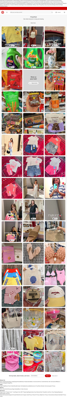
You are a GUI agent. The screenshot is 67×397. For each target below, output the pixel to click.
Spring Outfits (62, 3)
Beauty (8, 2)
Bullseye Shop (23, 381)
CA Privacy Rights (39, 394)
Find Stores (4, 6)
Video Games (44, 2)
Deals (45, 3)
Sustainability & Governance (33, 381)
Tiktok (17, 394)
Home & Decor (32, 0)
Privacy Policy (32, 394)
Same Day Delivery (36, 392)
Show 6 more (33, 22)
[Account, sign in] (58, 12)
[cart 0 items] (64, 12)
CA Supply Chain (25, 394)
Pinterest (2, 394)
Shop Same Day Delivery (47, 4)
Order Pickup (42, 392)
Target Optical (41, 3)
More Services (6, 393)
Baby (5, 2)
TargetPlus (10, 382)
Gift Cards (16, 3)
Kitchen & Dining (39, 0)
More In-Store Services (23, 389)
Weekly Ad (31, 4)
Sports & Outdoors (30, 2)
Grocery (55, 0)
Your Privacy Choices (47, 394)
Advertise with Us (48, 381)
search (52, 12)
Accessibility (28, 386)
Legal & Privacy (52, 386)
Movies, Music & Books (52, 2)
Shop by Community (33, 3)
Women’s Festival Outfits (11, 4)
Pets (19, 3)
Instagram (10, 394)
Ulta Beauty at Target (24, 3)
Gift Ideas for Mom (12, 0)
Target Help (2, 386)
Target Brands (17, 381)
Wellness (20, 2)
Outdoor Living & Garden (48, 0)
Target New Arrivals (4, 0)
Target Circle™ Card (10, 392)
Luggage (24, 2)
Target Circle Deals (25, 4)
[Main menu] (7, 12)
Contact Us (19, 386)
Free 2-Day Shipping (53, 392)
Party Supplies (7, 3)
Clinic (6, 389)
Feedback (24, 386)
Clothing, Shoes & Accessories (22, 0)
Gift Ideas (12, 3)
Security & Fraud (35, 386)
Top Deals (19, 4)
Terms (20, 394)
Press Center (41, 381)
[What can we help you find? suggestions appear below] (31, 12)
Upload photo (33, 83)
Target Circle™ (3, 392)
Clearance (48, 3)
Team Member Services (44, 386)
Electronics (38, 2)
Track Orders (11, 386)
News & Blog (11, 381)
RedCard (58, 4)
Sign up (48, 375)
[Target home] (2, 12)
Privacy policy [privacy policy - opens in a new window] (55, 376)
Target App (25, 392)
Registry (54, 4)
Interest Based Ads (56, 394)
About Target (2, 381)
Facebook (6, 394)
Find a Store (2, 389)
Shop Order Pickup (38, 4)
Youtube (14, 394)
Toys (35, 2)
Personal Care (13, 2)
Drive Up (47, 392)
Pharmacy (10, 389)
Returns (6, 386)
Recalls (15, 386)
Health (17, 2)
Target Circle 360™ (19, 392)
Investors (54, 381)
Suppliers (6, 382)
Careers (7, 381)
